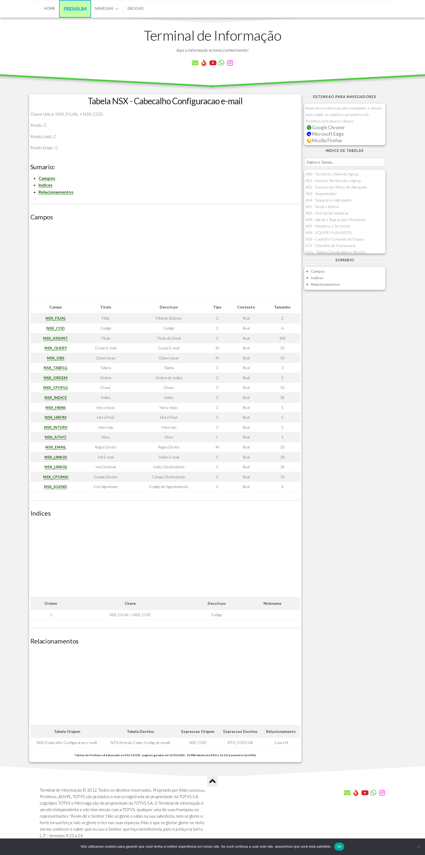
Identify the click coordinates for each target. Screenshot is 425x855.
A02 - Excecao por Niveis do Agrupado (336, 187)
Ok (339, 846)
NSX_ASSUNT (55, 338)
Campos (46, 178)
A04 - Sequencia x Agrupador (328, 200)
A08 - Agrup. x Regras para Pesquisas (335, 219)
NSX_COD (55, 328)
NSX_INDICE (55, 397)
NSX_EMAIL (55, 447)
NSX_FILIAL (56, 318)
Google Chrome (326, 127)
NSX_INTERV (55, 427)
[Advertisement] (165, 263)
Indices (45, 184)
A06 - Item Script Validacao (327, 213)
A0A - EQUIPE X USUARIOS (328, 232)
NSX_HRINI (56, 407)
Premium (75, 9)
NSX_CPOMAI (55, 476)
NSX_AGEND (55, 486)
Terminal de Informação (212, 35)
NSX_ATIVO (55, 437)
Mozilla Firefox (324, 140)
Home (49, 8)
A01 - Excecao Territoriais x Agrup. (333, 180)
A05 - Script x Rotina (322, 206)
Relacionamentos (55, 191)
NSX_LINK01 (55, 457)
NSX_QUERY (55, 348)
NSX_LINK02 (55, 466)
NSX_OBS (55, 358)
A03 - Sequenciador (321, 193)
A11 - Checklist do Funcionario (330, 245)
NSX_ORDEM (55, 377)
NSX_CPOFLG (55, 387)
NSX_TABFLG (55, 367)
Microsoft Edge (325, 134)
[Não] (418, 846)
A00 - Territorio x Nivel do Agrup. (332, 174)
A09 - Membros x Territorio (327, 226)
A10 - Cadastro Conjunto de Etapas (334, 239)
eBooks (136, 8)
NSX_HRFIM (55, 417)
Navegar (104, 8)
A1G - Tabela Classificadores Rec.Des (335, 252)
